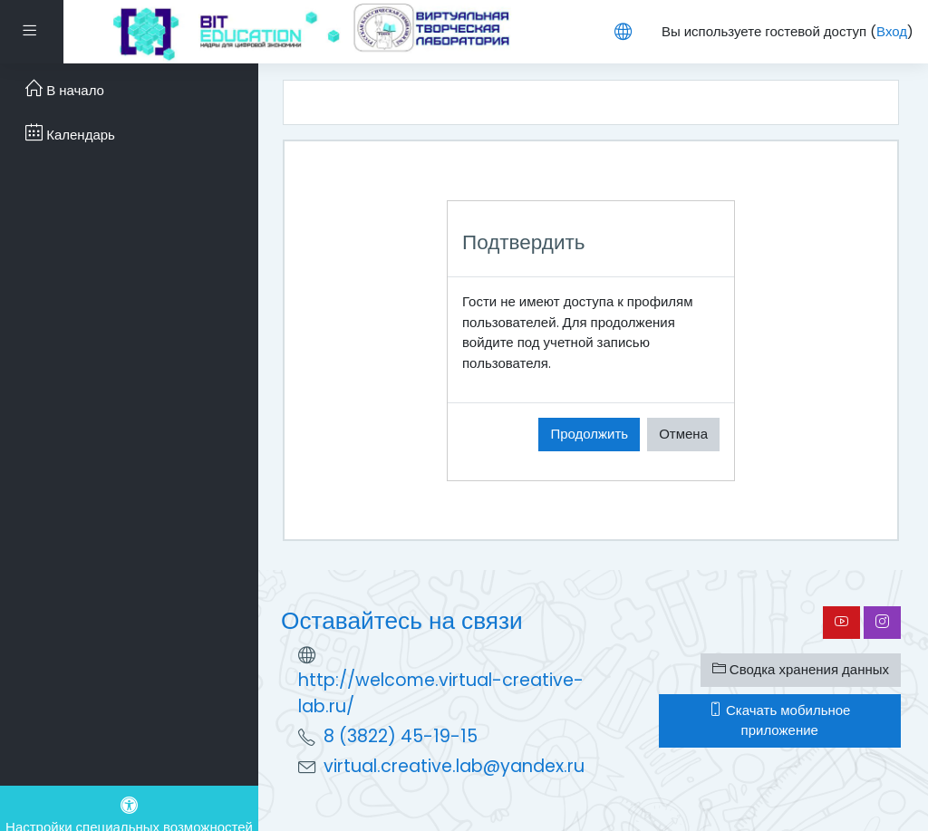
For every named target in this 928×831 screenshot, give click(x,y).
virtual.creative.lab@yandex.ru (454, 766)
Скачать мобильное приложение (779, 720)
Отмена (683, 433)
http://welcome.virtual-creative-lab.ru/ (441, 693)
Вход (891, 31)
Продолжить (589, 433)
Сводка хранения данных (800, 669)
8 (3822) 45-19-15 (401, 736)
